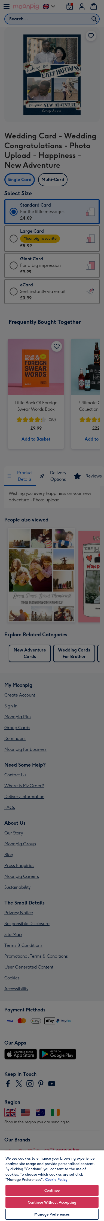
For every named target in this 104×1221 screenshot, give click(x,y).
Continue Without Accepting (52, 1202)
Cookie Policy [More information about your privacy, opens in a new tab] (56, 1180)
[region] (52, 1185)
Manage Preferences (51, 1214)
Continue (52, 1190)
